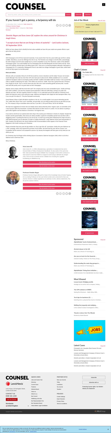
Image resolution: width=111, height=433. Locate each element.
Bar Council (34, 396)
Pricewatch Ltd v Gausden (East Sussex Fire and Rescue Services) (87, 349)
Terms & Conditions (62, 403)
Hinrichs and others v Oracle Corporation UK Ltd (87, 358)
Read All (103, 70)
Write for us (34, 394)
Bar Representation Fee (37, 401)
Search (68, 14)
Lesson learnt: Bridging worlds (83, 282)
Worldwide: (17, 405)
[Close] (108, 430)
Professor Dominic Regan (13, 26)
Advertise (87, 14)
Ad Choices (12, 431)
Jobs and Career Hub (36, 380)
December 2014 (14, 28)
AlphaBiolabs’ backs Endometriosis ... (85, 242)
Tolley (58, 382)
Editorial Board (35, 389)
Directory (33, 382)
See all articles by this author (47, 162)
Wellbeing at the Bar (36, 398)
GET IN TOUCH (11, 399)
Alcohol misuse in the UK (82, 249)
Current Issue (34, 384)
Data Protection (61, 399)
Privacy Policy (60, 401)
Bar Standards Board (36, 403)
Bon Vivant (30, 28)
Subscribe (78, 14)
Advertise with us (94, 382)
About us (33, 391)
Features (33, 387)
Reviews (8, 30)
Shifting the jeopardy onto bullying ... (85, 305)
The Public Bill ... (87, 72)
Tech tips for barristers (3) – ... (83, 297)
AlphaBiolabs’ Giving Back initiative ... (86, 270)
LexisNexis (60, 384)
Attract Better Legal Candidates (39, 405)
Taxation (59, 389)
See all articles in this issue (46, 166)
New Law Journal (61, 380)
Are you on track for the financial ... (85, 256)
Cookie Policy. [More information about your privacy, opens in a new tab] (33, 431)
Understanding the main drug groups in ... (87, 263)
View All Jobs (101, 20)
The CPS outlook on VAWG (82, 289)
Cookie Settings (61, 396)
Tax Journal (60, 387)
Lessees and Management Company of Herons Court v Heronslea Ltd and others (89, 354)
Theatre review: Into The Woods (84, 313)
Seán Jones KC (28, 24)
